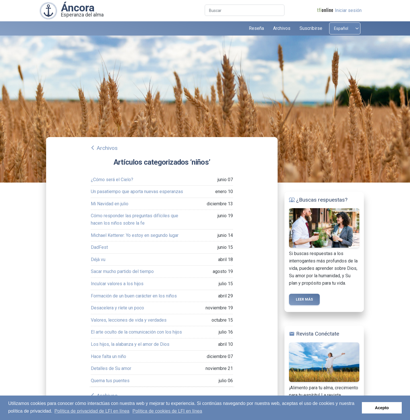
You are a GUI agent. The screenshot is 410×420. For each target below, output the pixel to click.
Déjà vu (98, 259)
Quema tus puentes (110, 380)
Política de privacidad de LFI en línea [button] (91, 411)
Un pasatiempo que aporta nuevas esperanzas (137, 191)
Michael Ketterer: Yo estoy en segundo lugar (135, 235)
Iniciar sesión (348, 10)
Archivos (107, 148)
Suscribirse (311, 28)
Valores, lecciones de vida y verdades (129, 320)
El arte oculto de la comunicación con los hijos (136, 332)
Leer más (304, 299)
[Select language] (344, 28)
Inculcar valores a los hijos (117, 283)
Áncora (78, 7)
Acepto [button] (382, 407)
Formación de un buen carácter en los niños (134, 296)
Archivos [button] (281, 28)
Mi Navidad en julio (109, 203)
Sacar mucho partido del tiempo (122, 271)
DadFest (99, 247)
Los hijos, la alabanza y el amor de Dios (130, 344)
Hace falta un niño (108, 356)
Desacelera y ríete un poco (117, 308)
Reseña (256, 28)
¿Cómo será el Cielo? (112, 179)
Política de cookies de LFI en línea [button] (167, 411)
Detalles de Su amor (111, 368)
